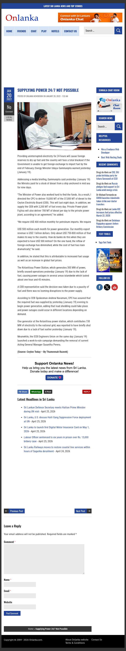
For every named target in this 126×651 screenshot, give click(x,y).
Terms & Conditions (75, 642)
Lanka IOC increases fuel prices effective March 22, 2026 (109, 212)
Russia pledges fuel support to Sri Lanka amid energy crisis (107, 186)
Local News (9, 118)
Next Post (80, 511)
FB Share (23, 392)
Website (8, 602)
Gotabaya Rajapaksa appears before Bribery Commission (108, 223)
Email (7, 591)
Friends (21, 31)
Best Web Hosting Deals (111, 157)
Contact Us (96, 639)
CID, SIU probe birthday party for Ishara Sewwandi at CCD (107, 175)
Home (9, 31)
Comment (9, 111)
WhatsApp (36, 392)
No (9, 107)
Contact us (70, 31)
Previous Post (16, 511)
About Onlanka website (76, 639)
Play (43, 31)
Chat (33, 31)
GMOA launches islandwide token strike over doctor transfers (107, 201)
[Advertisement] (63, 61)
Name (7, 580)
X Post (48, 392)
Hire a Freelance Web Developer (110, 150)
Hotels (55, 31)
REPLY (87, 392)
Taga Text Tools (105, 242)
